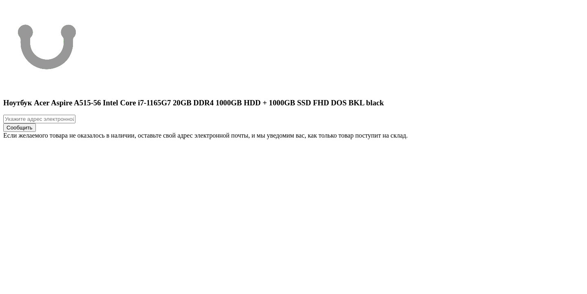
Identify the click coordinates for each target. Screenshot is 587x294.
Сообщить (20, 128)
